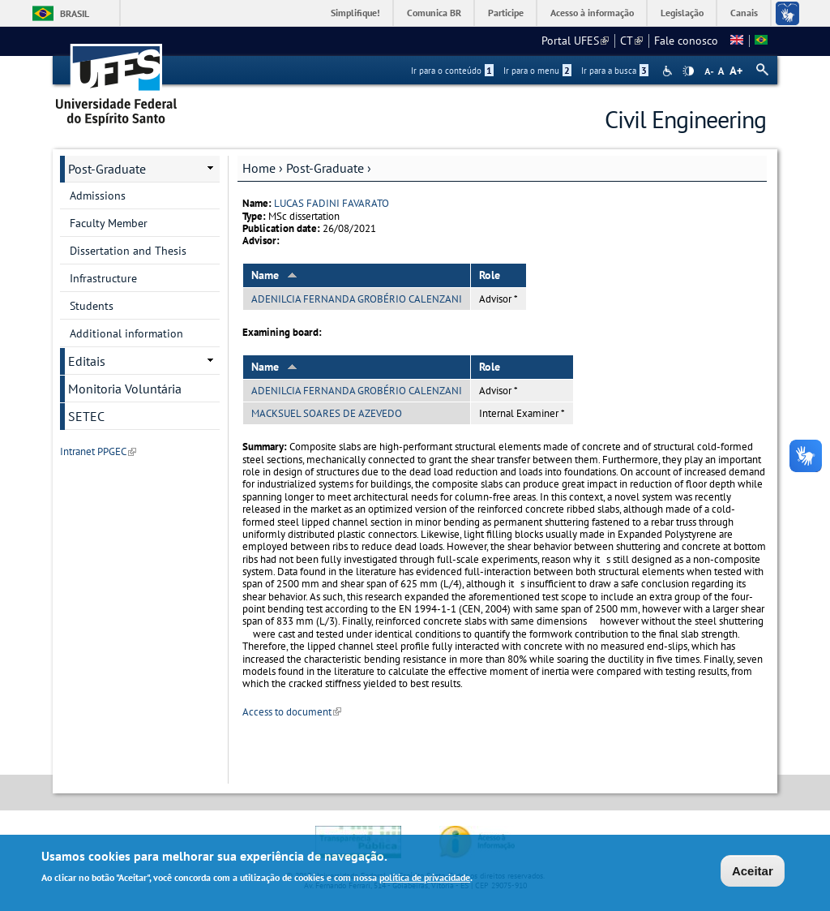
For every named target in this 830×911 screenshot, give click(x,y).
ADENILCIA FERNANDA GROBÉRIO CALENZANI (356, 299)
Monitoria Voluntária (125, 388)
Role (489, 275)
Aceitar (752, 873)
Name (274, 275)
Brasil (74, 13)
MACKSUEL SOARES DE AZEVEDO (326, 413)
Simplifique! (355, 12)
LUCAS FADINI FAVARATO (331, 203)
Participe (506, 12)
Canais (744, 12)
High (688, 71)
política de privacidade (424, 880)
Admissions (98, 195)
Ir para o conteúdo (452, 70)
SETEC (86, 416)
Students (91, 306)
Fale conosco (686, 40)
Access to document (291, 712)
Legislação (682, 12)
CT (631, 40)
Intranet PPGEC (98, 451)
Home (259, 168)
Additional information (126, 333)
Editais (86, 361)
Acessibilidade (669, 71)
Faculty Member (109, 223)
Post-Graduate (325, 168)
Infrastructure (103, 278)
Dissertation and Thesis (128, 250)
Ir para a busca (614, 70)
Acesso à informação (592, 12)
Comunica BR (434, 12)
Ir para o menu (537, 70)
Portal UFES (575, 40)
